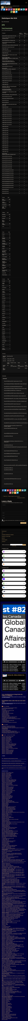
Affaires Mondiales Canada (8, 534)
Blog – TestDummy (6, 686)
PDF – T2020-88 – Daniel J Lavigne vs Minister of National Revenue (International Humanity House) (13, 951)
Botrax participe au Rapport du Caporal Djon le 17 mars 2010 (10, 862)
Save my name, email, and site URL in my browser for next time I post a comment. (13, 521)
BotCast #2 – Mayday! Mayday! (6, 996)
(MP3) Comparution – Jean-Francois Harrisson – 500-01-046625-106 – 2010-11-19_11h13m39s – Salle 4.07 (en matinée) (13, 851)
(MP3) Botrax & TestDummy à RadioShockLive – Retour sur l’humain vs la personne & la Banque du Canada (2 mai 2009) (14, 910)
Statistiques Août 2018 (5, 783)
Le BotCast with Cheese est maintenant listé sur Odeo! (10, 998)
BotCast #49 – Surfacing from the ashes (7, 835)
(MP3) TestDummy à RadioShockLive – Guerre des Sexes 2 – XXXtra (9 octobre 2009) (14, 886)
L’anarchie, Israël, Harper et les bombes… (8, 693)
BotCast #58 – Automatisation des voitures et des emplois (10, 799)
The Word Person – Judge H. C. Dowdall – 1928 (8, 848)
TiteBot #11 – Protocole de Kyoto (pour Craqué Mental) (10, 931)
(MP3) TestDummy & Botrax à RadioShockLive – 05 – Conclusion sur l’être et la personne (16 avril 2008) (13, 954)
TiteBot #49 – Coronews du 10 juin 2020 (7, 731)
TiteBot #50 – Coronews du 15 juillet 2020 (8, 730)
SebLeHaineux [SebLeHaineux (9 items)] (4, 1018)
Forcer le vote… (4, 817)
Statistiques (4, 539)
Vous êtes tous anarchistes (6, 695)
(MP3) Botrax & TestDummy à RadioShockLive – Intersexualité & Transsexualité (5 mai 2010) (13, 858)
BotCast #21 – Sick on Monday (6, 978)
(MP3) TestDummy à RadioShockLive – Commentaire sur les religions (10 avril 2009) (14, 913)
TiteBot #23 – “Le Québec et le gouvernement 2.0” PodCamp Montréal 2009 (12, 894)
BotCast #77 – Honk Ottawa (6, 721)
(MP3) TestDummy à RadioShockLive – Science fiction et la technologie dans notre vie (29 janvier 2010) (14, 874)
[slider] (13, 642)
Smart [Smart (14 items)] (8, 1018)
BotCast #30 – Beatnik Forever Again (7, 940)
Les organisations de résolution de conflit (8, 818)
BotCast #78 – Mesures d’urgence (7, 720)
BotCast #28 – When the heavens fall (7, 952)
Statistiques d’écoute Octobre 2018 (7, 778)
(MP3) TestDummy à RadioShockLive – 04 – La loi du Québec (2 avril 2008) (12, 962)
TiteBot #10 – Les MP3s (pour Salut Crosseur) (8, 933)
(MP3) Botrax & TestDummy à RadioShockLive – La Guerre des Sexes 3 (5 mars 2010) (13, 865)
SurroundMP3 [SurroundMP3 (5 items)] (13, 1018)
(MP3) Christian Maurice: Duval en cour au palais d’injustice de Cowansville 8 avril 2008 (13, 957)
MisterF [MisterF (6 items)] (9, 1015)
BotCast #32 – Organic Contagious (7, 932)
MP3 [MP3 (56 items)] (24, 1015)
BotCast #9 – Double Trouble (6, 989)
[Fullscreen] (23, 642)
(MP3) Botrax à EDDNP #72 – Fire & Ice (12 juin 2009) (9, 903)
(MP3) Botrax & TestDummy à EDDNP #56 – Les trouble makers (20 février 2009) (13, 918)
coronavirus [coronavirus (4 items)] (7, 1009)
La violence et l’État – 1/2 (5, 692)
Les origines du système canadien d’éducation (8, 698)
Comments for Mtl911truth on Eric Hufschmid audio (9, 711)
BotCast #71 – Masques (5, 729)
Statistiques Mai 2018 (5, 786)
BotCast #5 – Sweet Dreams (6, 992)
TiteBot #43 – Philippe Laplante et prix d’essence (9, 787)
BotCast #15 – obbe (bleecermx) (6, 983)
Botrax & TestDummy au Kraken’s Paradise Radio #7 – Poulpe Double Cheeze (13, 927)
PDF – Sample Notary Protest (6, 947)
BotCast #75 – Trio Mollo (5, 723)
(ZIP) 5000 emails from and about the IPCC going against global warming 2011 (13, 843)
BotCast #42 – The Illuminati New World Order (8, 880)
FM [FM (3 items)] (2, 1012)
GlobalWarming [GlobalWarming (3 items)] (11, 1012)
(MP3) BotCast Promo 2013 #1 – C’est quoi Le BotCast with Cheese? (11, 741)
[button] (14, 624)
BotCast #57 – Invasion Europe (6, 803)
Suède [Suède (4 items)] (17, 1018)
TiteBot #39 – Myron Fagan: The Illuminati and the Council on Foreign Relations (13, 792)
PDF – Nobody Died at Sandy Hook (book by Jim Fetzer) (10, 811)
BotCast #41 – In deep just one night (7, 902)
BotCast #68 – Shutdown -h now (6, 775)
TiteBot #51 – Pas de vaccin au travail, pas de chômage (10, 728)
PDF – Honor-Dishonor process (6, 948)
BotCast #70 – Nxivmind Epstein (6, 773)
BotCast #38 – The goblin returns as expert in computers (10, 917)
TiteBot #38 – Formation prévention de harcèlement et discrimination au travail (13, 802)
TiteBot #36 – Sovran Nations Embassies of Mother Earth (10, 814)
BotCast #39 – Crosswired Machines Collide (8, 916)
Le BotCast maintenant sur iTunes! (7, 997)
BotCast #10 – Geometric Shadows (7, 988)
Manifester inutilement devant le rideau (7, 689)
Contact (3, 541)
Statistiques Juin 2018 (5, 785)
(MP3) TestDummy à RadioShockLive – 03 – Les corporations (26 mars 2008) (13, 964)
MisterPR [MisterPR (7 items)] (20, 1015)
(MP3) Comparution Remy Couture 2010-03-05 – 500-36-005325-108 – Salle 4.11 (13, 866)
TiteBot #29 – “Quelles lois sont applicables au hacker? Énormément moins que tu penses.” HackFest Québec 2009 (13, 879)
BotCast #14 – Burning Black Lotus (7, 984)
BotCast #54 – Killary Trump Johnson (7, 810)
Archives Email (14, 545)
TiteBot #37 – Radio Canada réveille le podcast (8, 808)
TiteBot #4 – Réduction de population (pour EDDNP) (9, 969)
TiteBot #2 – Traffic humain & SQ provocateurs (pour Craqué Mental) (11, 972)
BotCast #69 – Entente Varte (6, 774)
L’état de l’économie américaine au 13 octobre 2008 (9, 702)
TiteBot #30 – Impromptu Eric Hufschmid (8, 873)
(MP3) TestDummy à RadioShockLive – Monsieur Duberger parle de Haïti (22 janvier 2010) (14, 876)
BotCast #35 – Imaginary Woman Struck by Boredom (9, 924)
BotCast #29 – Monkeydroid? (6, 945)
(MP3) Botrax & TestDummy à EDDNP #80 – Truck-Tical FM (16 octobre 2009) (13, 885)
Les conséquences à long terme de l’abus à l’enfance (12, 675)
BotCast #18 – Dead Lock (5, 981)
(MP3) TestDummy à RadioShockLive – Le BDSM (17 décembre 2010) (12, 847)
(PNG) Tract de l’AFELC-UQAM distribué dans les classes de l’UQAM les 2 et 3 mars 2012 (14, 748)
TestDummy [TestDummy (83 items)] (21, 1018)
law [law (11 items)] (2, 1015)
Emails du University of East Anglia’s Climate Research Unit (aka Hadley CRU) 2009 (14, 882)
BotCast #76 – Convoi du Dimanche (7, 722)
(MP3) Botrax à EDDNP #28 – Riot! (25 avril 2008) (9, 950)
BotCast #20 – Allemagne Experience (7, 979)
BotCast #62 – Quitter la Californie (7, 793)
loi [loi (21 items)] (5, 1015)
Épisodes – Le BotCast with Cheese (9, 715)
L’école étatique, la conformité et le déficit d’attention (9, 697)
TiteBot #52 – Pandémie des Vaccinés (7, 727)
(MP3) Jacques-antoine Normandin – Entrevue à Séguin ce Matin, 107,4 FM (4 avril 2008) (13, 960)
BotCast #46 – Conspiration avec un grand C (8, 856)
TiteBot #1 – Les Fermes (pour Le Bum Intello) (8, 973)
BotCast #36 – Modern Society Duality (7, 922)
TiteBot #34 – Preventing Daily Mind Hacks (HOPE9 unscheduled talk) (12, 834)
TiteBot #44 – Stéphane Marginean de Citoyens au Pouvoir (10, 782)
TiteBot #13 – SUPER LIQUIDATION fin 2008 (8, 923)
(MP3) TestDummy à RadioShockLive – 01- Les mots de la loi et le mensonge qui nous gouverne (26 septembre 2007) (13, 977)
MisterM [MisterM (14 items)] (16, 1015)
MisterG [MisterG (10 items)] (12, 1015)
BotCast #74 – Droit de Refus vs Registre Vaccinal (9, 724)
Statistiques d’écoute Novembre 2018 (7, 777)
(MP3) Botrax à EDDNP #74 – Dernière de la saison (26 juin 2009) (11, 901)
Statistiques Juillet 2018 (5, 784)
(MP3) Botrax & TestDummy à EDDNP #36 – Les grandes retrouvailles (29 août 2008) (14, 941)
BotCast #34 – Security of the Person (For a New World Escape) (11, 926)
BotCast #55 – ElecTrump (5, 809)
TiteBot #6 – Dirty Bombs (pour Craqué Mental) (8, 963)
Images (3, 538)
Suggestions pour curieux (5, 696)
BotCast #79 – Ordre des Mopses (6, 719)
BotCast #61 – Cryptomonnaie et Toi (7, 795)
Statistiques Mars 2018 (5, 796)
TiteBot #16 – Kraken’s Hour (6, 915)
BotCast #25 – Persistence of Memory (7, 970)
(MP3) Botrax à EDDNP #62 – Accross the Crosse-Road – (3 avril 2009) (12, 914)
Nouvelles (4, 531)
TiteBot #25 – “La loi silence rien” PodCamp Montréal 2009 (10, 891)
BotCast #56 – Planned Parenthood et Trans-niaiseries (9, 804)
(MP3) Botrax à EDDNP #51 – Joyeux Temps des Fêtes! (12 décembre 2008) (12, 925)
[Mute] (21, 642)
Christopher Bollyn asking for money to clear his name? (10, 713)
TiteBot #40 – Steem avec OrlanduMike (7, 791)
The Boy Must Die (4, 832)
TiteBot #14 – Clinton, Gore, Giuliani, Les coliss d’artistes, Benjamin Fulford (13, 921)
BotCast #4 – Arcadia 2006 (5, 993)
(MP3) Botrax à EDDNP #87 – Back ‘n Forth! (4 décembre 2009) (11, 881)
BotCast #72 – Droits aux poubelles (7, 763)
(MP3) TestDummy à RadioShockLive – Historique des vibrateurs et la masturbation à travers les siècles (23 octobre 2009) (14, 884)
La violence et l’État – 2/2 (5, 819)
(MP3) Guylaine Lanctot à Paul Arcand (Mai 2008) (9, 946)
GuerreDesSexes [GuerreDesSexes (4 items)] (17, 1012)
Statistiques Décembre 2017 (6, 801)
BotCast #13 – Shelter (5, 985)
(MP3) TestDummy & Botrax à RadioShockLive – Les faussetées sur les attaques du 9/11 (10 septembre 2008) (14, 939)
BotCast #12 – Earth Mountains (6, 986)
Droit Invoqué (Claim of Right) (6, 906)
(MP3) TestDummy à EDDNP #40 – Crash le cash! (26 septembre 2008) (12, 936)
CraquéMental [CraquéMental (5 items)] (17, 1009)
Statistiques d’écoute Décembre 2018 (7, 776)
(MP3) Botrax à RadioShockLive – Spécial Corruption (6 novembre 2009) (12, 883)
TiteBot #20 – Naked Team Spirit (6, 900)
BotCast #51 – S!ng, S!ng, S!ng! (6, 827)
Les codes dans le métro (5, 907)
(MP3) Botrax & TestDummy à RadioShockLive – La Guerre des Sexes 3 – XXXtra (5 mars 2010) (14, 864)
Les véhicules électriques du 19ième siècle (8, 899)
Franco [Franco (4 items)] (6, 1012)
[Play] (4, 642)
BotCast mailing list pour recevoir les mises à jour (9, 994)
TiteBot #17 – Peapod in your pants (7, 912)
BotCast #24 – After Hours (5, 974)
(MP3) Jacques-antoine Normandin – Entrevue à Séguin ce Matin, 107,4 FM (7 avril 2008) (13, 959)
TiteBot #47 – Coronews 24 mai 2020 (7, 733)
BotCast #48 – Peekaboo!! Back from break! (8, 838)
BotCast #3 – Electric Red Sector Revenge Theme (9, 995)
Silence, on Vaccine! (6, 536)
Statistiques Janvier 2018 (5, 800)
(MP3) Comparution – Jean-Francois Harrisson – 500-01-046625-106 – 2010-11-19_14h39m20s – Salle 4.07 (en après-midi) (13, 850)
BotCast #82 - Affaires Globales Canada (17, 655)
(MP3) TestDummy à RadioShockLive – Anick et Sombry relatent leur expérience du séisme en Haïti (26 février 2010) (14, 868)
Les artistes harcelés (5, 709)
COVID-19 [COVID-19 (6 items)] (12, 1009)
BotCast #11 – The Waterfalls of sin (7, 987)
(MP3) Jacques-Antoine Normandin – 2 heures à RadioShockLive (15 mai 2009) (13, 908)
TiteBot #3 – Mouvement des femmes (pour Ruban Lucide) (10, 971)
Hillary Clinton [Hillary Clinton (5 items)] (23, 1012)
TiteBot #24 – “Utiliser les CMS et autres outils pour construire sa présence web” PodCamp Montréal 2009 (13, 893)
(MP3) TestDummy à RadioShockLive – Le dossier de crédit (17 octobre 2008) (13, 934)
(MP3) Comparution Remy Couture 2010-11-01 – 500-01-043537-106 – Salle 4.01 (13, 852)
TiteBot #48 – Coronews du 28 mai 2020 (7, 732)
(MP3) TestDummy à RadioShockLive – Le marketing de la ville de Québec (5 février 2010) (14, 872)
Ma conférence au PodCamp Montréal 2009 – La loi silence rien (11, 712)
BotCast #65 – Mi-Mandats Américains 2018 (8, 781)
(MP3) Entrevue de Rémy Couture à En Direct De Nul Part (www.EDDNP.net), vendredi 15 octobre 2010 (13, 853)
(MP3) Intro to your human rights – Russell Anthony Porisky (10, 930)
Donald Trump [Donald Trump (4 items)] (23, 1009)
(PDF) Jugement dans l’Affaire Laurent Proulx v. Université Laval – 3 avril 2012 (13, 743)
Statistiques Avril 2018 (5, 794)
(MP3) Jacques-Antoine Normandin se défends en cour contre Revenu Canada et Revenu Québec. (13, 956)
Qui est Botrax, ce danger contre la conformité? (9, 707)
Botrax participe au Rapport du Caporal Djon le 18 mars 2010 (10, 861)
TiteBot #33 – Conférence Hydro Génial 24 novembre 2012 (10, 837)
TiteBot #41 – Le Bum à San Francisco (7, 790)
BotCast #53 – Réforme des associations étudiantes (9, 813)
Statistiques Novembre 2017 (6, 805)
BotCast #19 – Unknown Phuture (6, 980)
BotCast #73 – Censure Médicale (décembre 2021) (9, 725)
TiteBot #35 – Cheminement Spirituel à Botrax (8, 828)
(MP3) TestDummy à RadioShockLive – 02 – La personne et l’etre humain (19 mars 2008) (13, 966)
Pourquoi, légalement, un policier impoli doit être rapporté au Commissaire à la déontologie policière (13, 708)
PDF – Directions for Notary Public (7, 949)
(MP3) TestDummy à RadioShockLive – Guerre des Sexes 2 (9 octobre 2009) (13, 887)
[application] (14, 624)
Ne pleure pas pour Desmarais (6, 710)
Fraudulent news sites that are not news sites (13, 681)
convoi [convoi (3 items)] (3, 1009)
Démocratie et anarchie (5, 694)
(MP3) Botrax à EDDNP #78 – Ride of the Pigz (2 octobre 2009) (10, 888)
